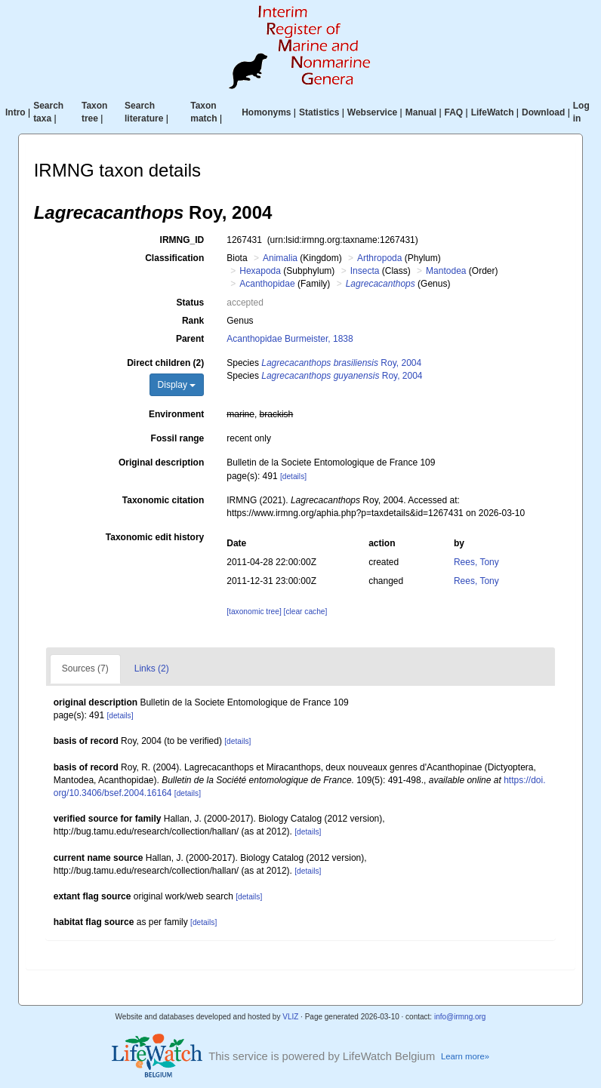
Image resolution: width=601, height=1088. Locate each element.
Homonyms (266, 112)
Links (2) (151, 668)
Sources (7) (85, 668)
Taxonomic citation (163, 500)
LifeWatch (492, 112)
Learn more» (465, 1056)
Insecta (365, 271)
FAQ (454, 112)
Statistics (319, 112)
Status (191, 302)
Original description (161, 462)
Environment (176, 414)
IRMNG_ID (182, 240)
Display (177, 385)
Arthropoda (379, 258)
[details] (293, 476)
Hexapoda (260, 271)
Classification (174, 258)
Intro (15, 112)
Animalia (280, 258)
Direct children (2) (165, 363)
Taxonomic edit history (155, 537)
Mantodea (446, 271)
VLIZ (290, 1017)
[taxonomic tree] (254, 611)
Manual (420, 112)
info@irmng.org (460, 1017)
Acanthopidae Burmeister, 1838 (290, 338)
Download (543, 112)
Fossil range (178, 438)
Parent (190, 338)
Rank (193, 320)
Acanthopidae (266, 283)
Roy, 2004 (341, 363)
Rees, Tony (476, 562)
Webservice (372, 112)
